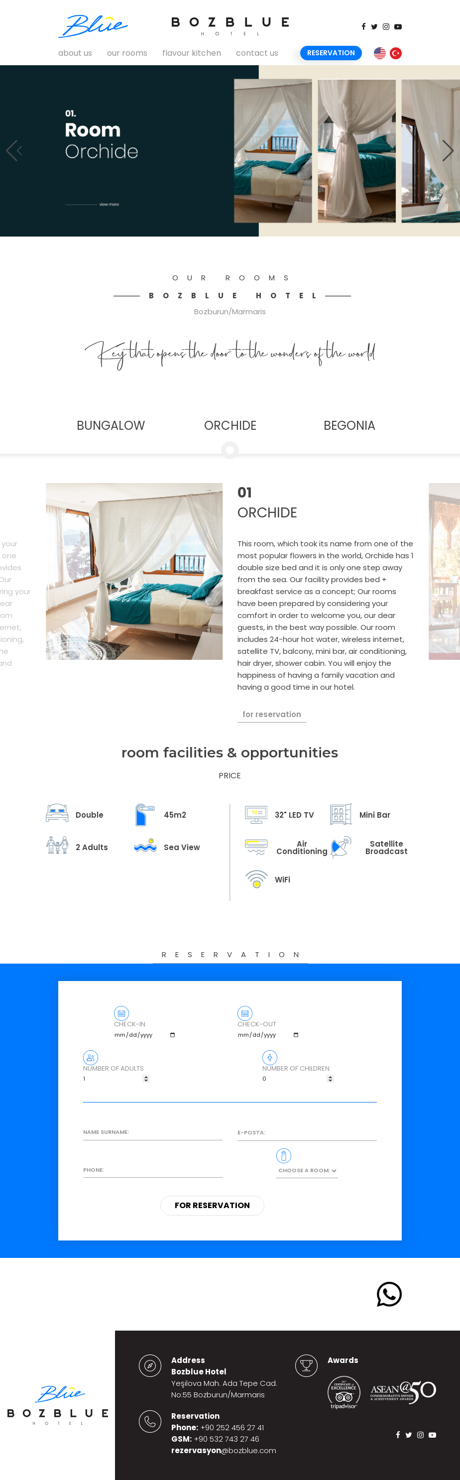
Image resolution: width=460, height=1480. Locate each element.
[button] (448, 151)
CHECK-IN (145, 1032)
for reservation (271, 714)
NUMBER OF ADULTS (116, 1076)
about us (75, 53)
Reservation (331, 53)
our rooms (127, 53)
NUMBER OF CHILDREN (298, 1076)
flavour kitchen (191, 53)
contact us (257, 53)
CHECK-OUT (268, 1032)
